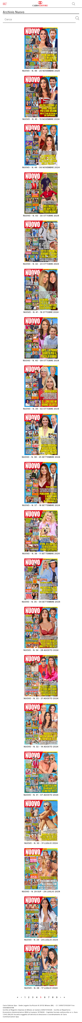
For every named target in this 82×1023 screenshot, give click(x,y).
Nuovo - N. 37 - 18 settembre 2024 (41, 505)
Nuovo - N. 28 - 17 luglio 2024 (41, 988)
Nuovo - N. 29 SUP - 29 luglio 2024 (41, 891)
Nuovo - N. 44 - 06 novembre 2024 (41, 167)
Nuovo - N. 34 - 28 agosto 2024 (41, 650)
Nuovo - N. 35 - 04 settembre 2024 (41, 602)
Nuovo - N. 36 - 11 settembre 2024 (41, 553)
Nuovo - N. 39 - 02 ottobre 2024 (41, 409)
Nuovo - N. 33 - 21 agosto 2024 (41, 698)
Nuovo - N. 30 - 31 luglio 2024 (41, 843)
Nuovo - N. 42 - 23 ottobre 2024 (41, 264)
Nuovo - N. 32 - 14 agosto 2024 (41, 747)
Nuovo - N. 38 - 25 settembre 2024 (41, 457)
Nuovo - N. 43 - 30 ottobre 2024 (41, 216)
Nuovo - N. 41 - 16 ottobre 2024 (41, 312)
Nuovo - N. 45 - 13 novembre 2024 (41, 119)
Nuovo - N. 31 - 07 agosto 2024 (41, 795)
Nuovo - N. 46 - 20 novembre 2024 (41, 71)
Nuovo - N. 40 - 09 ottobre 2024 (41, 360)
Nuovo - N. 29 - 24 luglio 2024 (41, 940)
